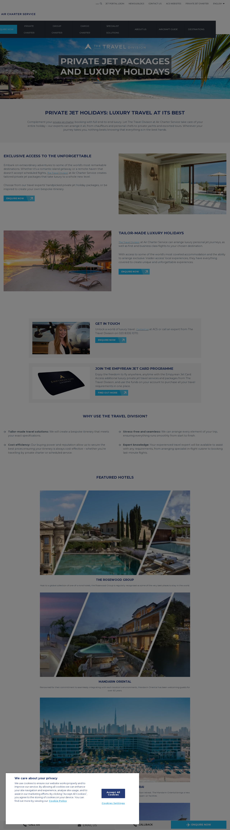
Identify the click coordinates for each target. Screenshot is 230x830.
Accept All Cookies (113, 793)
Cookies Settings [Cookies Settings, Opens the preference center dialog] (113, 803)
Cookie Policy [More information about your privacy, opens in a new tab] (58, 800)
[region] (72, 798)
